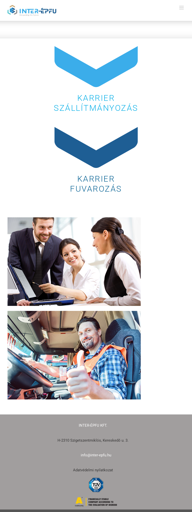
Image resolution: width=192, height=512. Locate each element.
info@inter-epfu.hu (96, 455)
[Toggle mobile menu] (181, 7)
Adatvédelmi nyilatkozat (93, 470)
